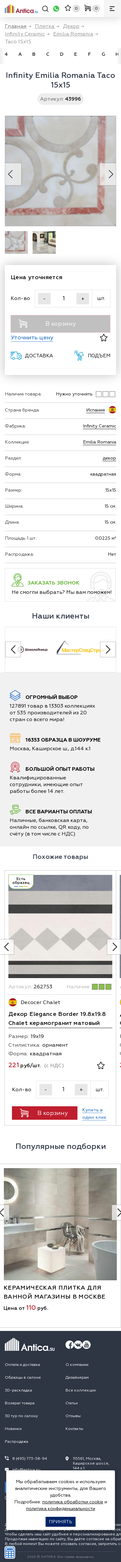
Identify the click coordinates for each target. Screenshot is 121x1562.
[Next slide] (108, 649)
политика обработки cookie (72, 1502)
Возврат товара (20, 1403)
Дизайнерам (77, 1377)
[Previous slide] (13, 649)
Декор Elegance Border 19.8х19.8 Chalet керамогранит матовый (57, 1018)
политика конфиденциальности (60, 1508)
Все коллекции (81, 1390)
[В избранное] (103, 337)
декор (109, 458)
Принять (60, 1522)
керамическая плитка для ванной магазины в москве (55, 1292)
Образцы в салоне (23, 1377)
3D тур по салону (21, 1416)
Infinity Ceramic (99, 426)
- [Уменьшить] (44, 298)
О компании (77, 1364)
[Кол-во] (63, 298)
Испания (95, 410)
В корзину (47, 324)
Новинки (13, 1428)
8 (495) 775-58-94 (29, 1458)
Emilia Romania (99, 442)
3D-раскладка (18, 1390)
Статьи (72, 1403)
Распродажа (16, 1441)
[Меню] (112, 8)
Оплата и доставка (22, 1364)
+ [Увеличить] (83, 298)
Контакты (74, 1428)
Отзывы (73, 1416)
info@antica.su (26, 1469)
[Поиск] (45, 10)
